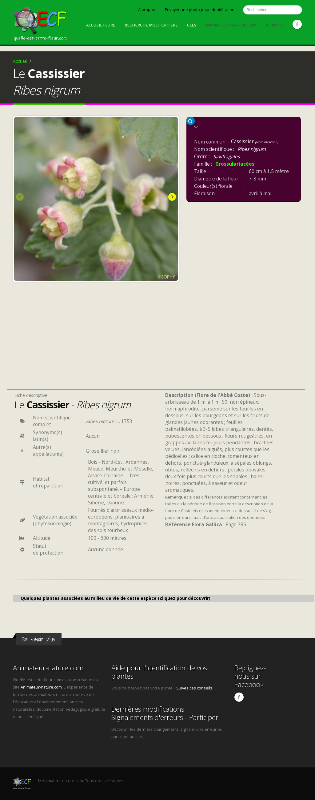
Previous (20, 197)
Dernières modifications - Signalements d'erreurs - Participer (164, 713)
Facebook (297, 24)
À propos (146, 9)
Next (171, 197)
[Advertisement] (96, 344)
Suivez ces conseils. (194, 688)
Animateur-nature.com (231, 25)
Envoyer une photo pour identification (199, 9)
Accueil (20, 61)
